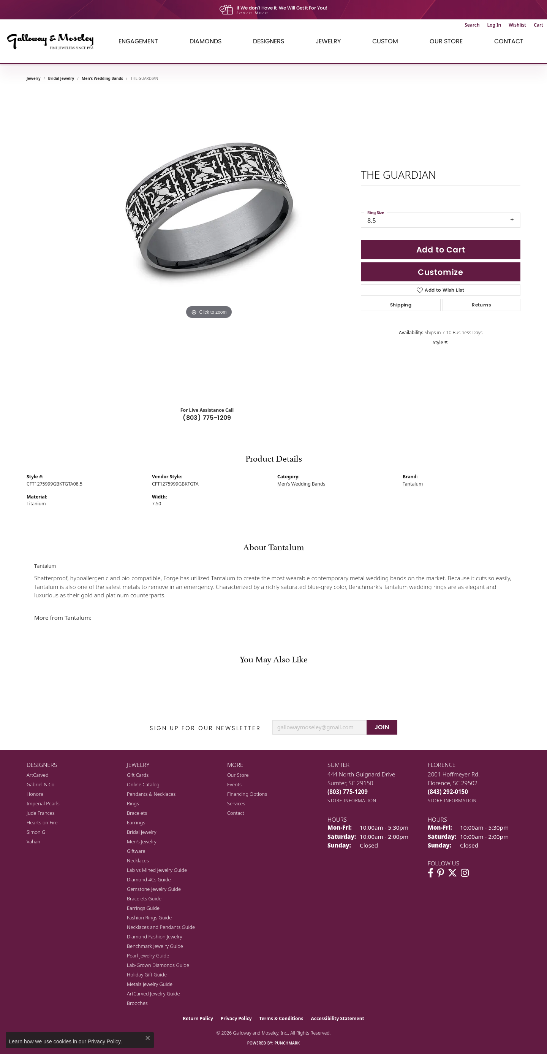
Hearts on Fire (42, 822)
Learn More (253, 13)
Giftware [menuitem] (136, 851)
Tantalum (413, 484)
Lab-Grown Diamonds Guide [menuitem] (158, 965)
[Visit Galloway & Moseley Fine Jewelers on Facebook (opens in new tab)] (430, 873)
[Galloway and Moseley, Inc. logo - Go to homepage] (53, 41)
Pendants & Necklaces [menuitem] (151, 793)
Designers (268, 41)
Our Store (446, 41)
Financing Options (247, 793)
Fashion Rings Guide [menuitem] (149, 917)
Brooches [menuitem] (137, 1003)
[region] (209, 245)
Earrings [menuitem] (136, 822)
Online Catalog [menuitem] (143, 784)
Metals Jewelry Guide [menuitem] (149, 984)
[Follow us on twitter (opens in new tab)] (452, 873)
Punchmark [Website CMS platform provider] (287, 1043)
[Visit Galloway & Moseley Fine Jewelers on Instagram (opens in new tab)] (465, 873)
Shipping (400, 305)
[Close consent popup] (147, 1038)
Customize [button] (440, 272)
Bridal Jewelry (61, 78)
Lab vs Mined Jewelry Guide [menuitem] (157, 870)
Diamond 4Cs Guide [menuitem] (149, 879)
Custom (385, 41)
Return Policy (198, 1018)
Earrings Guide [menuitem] (143, 908)
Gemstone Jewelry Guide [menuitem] (154, 889)
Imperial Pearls (43, 803)
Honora (35, 793)
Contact (508, 41)
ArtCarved (38, 774)
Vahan (33, 841)
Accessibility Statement (337, 1018)
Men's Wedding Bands (102, 78)
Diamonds (205, 41)
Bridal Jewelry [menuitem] (141, 832)
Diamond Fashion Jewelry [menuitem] (154, 936)
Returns (481, 305)
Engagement (138, 41)
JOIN (382, 727)
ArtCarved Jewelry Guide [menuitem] (153, 993)
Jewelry (328, 41)
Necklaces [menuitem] (138, 860)
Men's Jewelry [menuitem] (142, 841)
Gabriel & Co (40, 784)
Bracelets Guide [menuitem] (144, 898)
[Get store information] (351, 800)
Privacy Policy (236, 1018)
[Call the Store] (347, 791)
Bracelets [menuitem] (137, 813)
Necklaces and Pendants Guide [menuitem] (161, 927)
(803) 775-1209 (207, 417)
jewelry (34, 78)
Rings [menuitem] (133, 803)
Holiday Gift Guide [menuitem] (147, 974)
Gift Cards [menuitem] (138, 774)
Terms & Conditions (281, 1018)
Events (234, 784)
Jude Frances (41, 813)
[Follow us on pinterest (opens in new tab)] (440, 873)
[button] (472, 25)
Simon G (36, 832)
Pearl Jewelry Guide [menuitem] (148, 955)
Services (236, 803)
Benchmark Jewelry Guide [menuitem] (155, 946)
